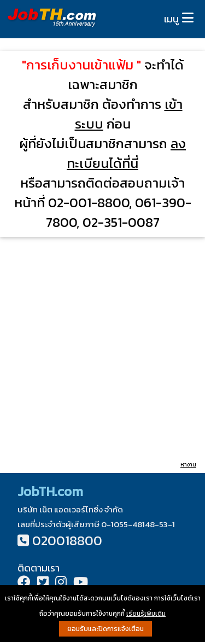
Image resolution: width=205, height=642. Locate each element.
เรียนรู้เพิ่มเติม (146, 613)
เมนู (171, 18)
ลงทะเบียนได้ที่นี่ (126, 153)
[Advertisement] (102, 348)
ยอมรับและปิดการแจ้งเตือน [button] (105, 629)
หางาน (188, 464)
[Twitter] (43, 583)
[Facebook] (24, 583)
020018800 (67, 540)
